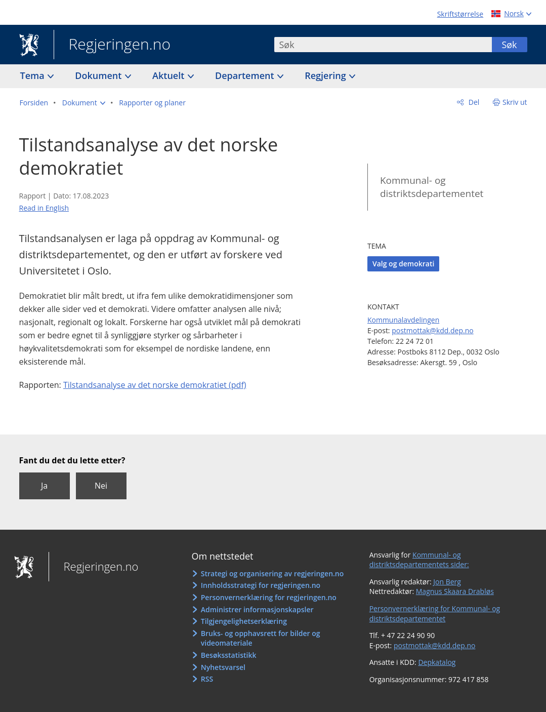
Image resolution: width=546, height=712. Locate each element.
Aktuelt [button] (169, 75)
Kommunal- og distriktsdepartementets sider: (419, 560)
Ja (44, 485)
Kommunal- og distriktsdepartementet (431, 187)
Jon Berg (447, 581)
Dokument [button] (99, 75)
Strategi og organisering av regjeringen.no (272, 573)
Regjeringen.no (112, 45)
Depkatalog (436, 662)
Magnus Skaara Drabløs (455, 591)
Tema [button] (33, 75)
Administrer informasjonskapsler (257, 609)
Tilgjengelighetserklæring (244, 621)
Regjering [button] (326, 75)
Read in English (44, 208)
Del (473, 102)
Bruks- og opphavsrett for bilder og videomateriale (260, 638)
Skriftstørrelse (460, 14)
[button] (83, 103)
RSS (207, 679)
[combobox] (383, 44)
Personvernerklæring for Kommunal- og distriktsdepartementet (434, 613)
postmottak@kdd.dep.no (433, 330)
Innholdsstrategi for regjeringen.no (260, 585)
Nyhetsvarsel (223, 667)
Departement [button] (245, 75)
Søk (509, 44)
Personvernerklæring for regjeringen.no (269, 597)
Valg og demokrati (403, 263)
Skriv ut (514, 102)
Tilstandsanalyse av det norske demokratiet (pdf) (154, 384)
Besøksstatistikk (229, 655)
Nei (101, 485)
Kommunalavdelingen (403, 320)
